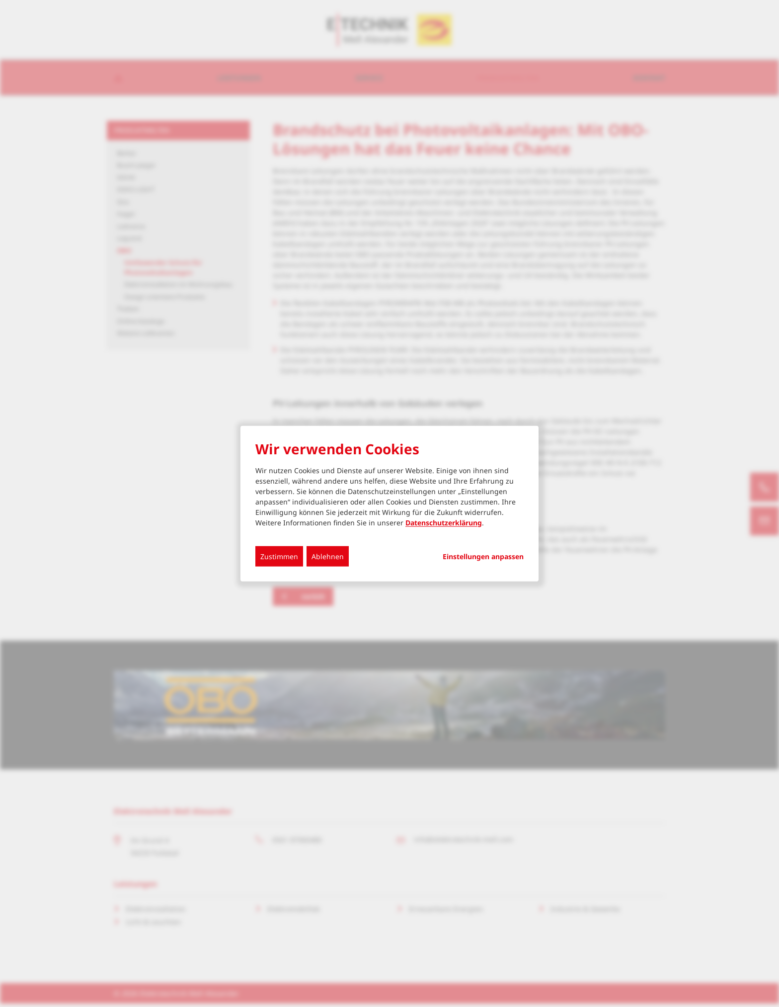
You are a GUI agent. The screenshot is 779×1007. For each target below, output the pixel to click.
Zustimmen (279, 556)
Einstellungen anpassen (483, 556)
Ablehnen (328, 556)
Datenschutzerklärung (443, 522)
